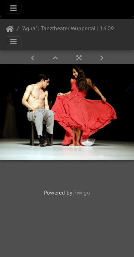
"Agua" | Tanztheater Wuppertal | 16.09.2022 (75, 28)
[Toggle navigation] (13, 8)
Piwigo (81, 192)
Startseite (10, 29)
